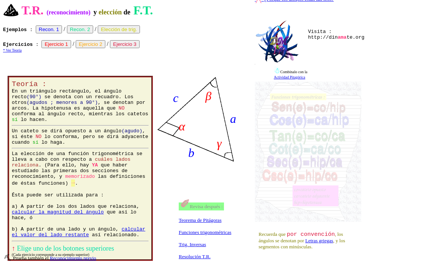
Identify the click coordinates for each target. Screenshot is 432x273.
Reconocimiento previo (73, 258)
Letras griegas (319, 242)
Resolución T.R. (195, 256)
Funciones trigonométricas (205, 232)
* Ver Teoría (12, 50)
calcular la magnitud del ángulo (58, 236)
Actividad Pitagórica (289, 77)
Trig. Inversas (192, 244)
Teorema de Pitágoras (200, 220)
